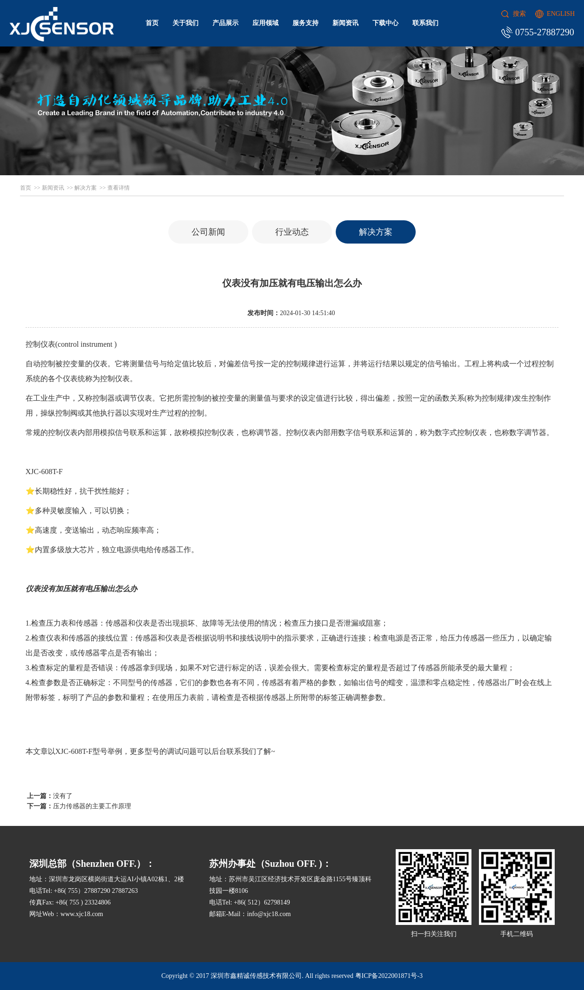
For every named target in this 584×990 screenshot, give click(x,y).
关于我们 (186, 23)
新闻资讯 (345, 23)
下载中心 (385, 23)
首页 (152, 23)
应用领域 (265, 23)
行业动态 (292, 232)
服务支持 (305, 23)
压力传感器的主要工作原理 (92, 806)
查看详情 (118, 188)
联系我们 (425, 23)
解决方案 (85, 188)
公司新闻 (208, 232)
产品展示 (225, 23)
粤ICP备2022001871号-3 (389, 975)
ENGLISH (561, 13)
